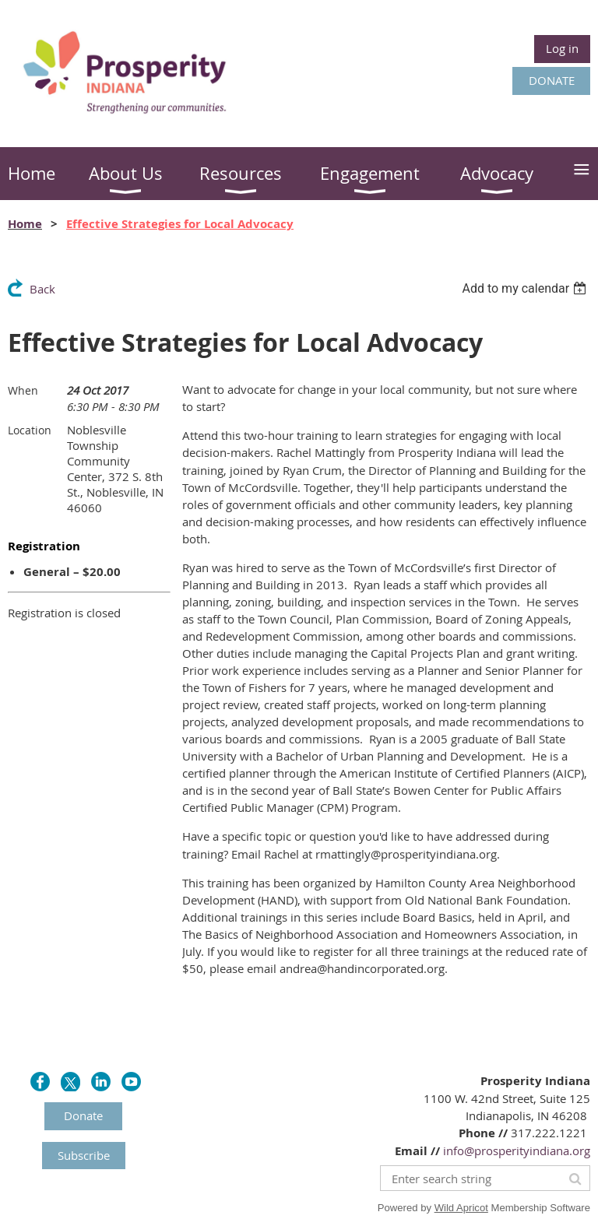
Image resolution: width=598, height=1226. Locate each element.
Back (42, 289)
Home (25, 224)
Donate (83, 1115)
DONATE (552, 80)
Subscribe (84, 1155)
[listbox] (526, 288)
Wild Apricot (461, 1208)
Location (29, 430)
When (23, 390)
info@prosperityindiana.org (516, 1150)
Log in (562, 48)
